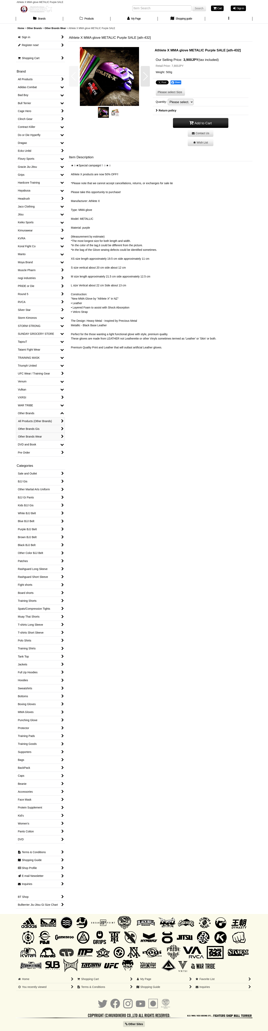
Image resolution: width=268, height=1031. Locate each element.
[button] (228, 19)
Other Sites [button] (134, 1024)
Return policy (166, 110)
